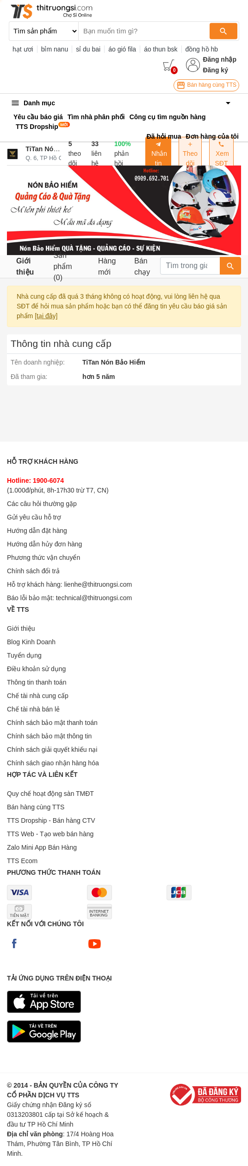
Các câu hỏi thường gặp (42, 503)
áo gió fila (122, 49)
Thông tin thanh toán (36, 682)
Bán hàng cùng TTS (206, 85)
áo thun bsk (160, 49)
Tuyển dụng (24, 655)
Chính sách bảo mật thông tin (49, 736)
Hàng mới (107, 266)
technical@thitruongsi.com (94, 598)
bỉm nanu (54, 49)
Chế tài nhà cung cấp (37, 695)
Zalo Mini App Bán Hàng (42, 847)
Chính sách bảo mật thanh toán (52, 722)
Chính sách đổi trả (33, 571)
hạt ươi (22, 49)
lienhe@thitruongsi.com (98, 584)
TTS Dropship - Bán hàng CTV (51, 820)
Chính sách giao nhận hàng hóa (53, 763)
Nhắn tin (158, 154)
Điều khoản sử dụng (36, 669)
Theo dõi (190, 154)
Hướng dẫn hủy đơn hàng (44, 544)
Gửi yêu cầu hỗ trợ (34, 517)
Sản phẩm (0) (62, 266)
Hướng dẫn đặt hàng (37, 530)
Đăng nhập (219, 59)
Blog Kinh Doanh (31, 642)
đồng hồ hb (202, 49)
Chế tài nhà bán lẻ (33, 709)
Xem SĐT (221, 154)
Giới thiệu (25, 266)
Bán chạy (142, 266)
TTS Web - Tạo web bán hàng (50, 834)
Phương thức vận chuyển (43, 557)
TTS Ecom (22, 861)
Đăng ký (215, 70)
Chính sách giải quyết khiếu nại (52, 749)
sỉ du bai (88, 49)
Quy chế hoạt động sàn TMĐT (50, 793)
